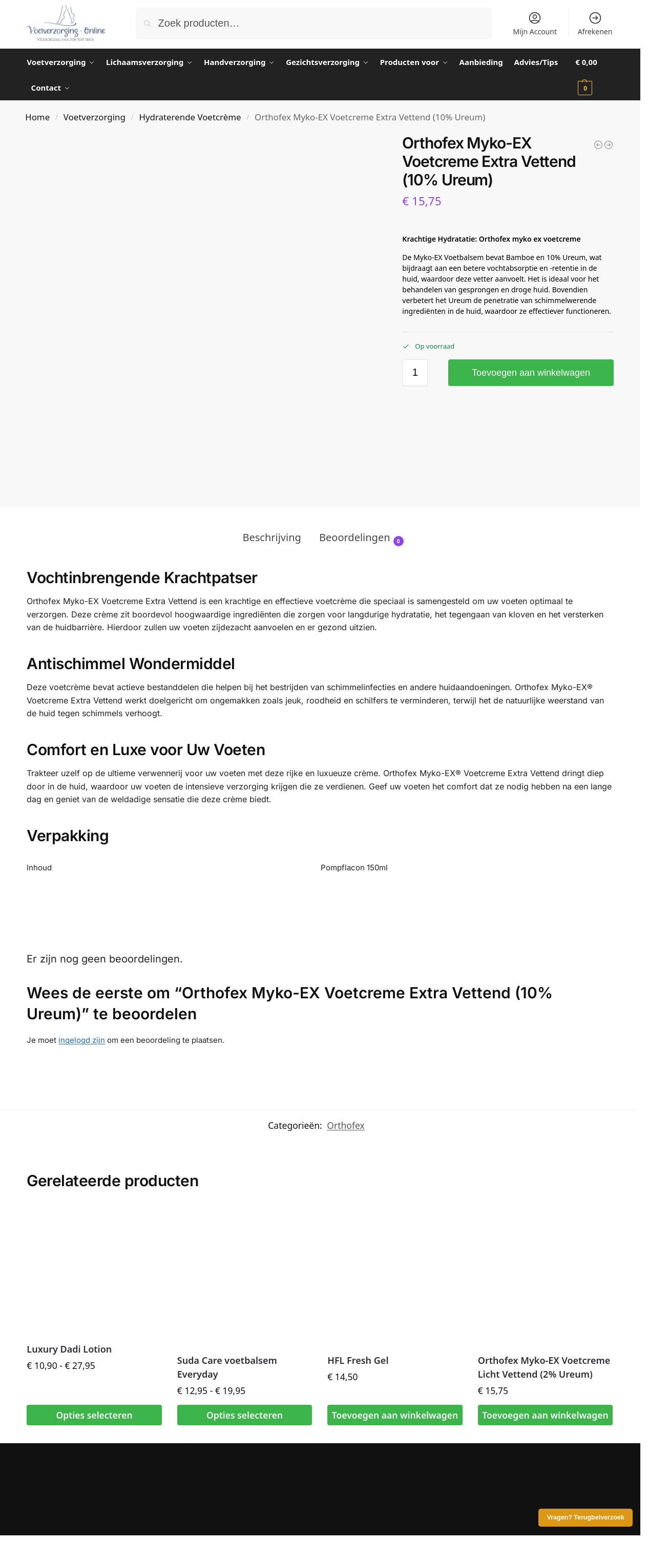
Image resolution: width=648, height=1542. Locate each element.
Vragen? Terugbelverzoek (585, 1517)
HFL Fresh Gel (357, 1360)
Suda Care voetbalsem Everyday (227, 1367)
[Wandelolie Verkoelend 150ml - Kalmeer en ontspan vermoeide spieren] (608, 145)
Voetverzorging (95, 117)
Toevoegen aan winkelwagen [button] (395, 1415)
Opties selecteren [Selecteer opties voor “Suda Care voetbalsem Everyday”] (244, 1415)
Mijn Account (535, 23)
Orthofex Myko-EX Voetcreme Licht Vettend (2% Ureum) (544, 1367)
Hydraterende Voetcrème (190, 117)
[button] (594, 74)
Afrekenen (595, 23)
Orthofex (345, 1125)
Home (37, 117)
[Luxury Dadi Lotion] (598, 145)
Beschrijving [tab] (271, 537)
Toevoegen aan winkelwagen (531, 373)
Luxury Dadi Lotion (69, 1349)
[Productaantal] (415, 372)
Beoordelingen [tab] (361, 538)
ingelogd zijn (81, 1040)
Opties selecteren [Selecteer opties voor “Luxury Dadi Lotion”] (94, 1415)
